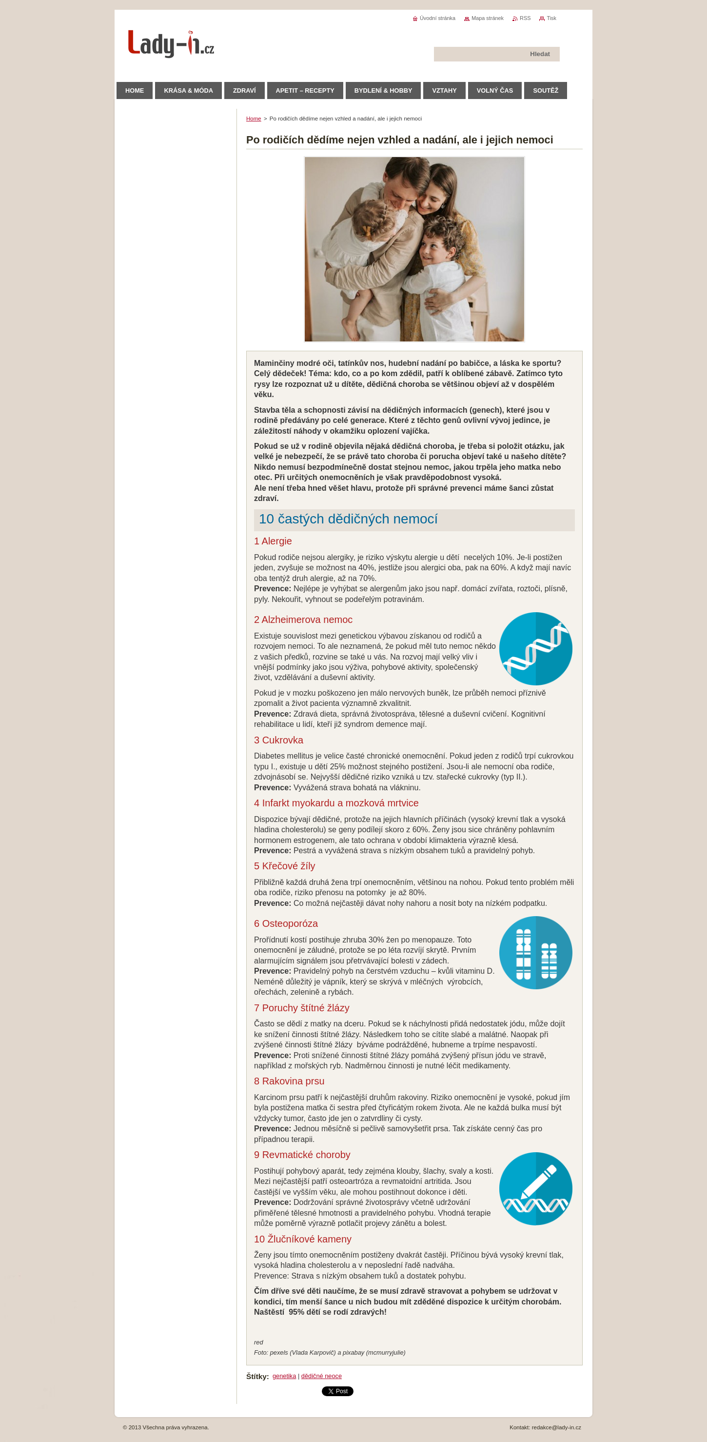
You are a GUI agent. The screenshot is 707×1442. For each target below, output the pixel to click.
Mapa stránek (487, 18)
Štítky (256, 1376)
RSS (525, 18)
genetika (284, 1376)
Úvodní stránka (437, 18)
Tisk (551, 18)
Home (253, 118)
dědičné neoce (321, 1376)
